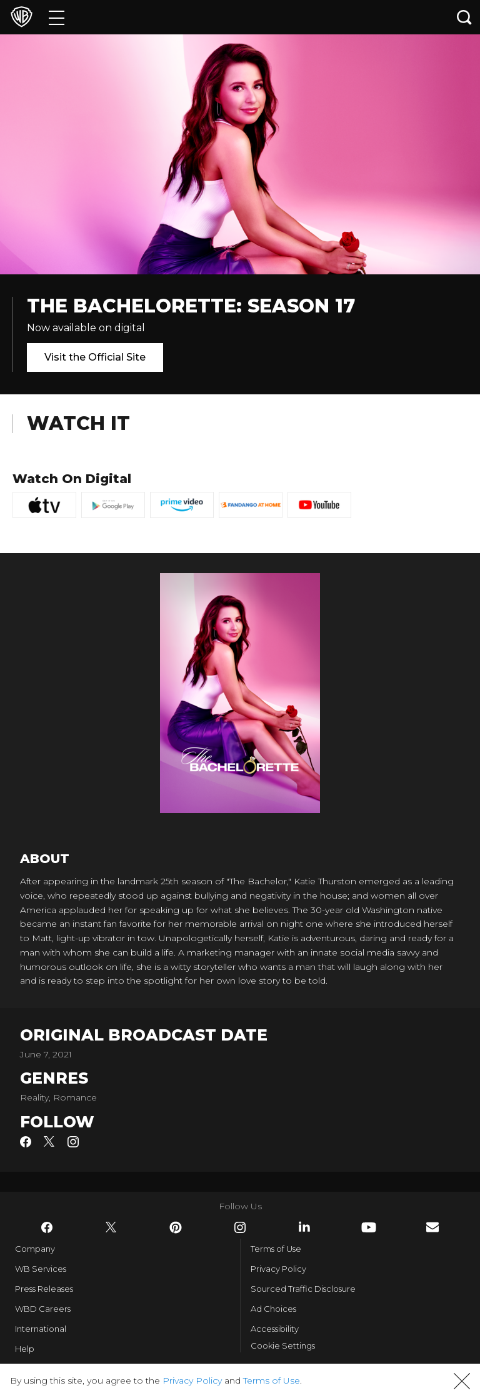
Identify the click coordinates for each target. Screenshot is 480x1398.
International (40, 1329)
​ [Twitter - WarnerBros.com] (111, 1227)
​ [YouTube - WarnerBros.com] (368, 1227)
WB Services (40, 1269)
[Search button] (464, 17)
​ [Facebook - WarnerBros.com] (46, 1227)
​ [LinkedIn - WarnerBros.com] (304, 1226)
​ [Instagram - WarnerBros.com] (240, 1227)
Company (35, 1249)
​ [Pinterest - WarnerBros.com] (175, 1227)
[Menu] (56, 17)
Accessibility (275, 1329)
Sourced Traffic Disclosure (303, 1289)
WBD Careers (43, 1309)
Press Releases (44, 1289)
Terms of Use (276, 1249)
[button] (462, 1381)
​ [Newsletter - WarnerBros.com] (432, 1227)
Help (24, 1349)
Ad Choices (273, 1309)
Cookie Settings (283, 1346)
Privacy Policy (278, 1269)
